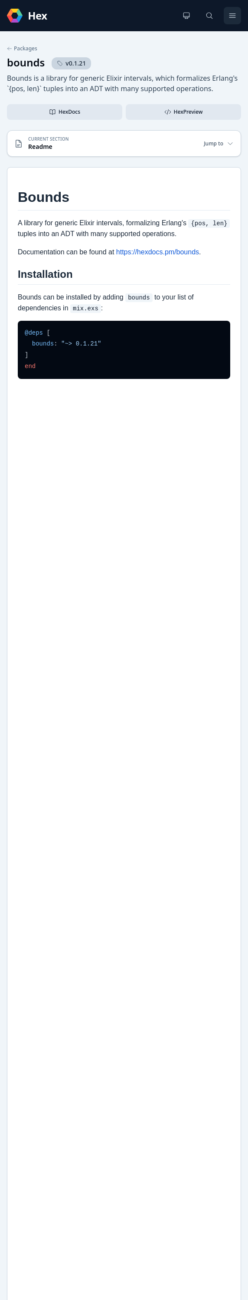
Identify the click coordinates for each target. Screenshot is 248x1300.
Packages (22, 48)
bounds (26, 62)
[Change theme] (186, 15)
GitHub (26, 891)
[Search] (209, 16)
